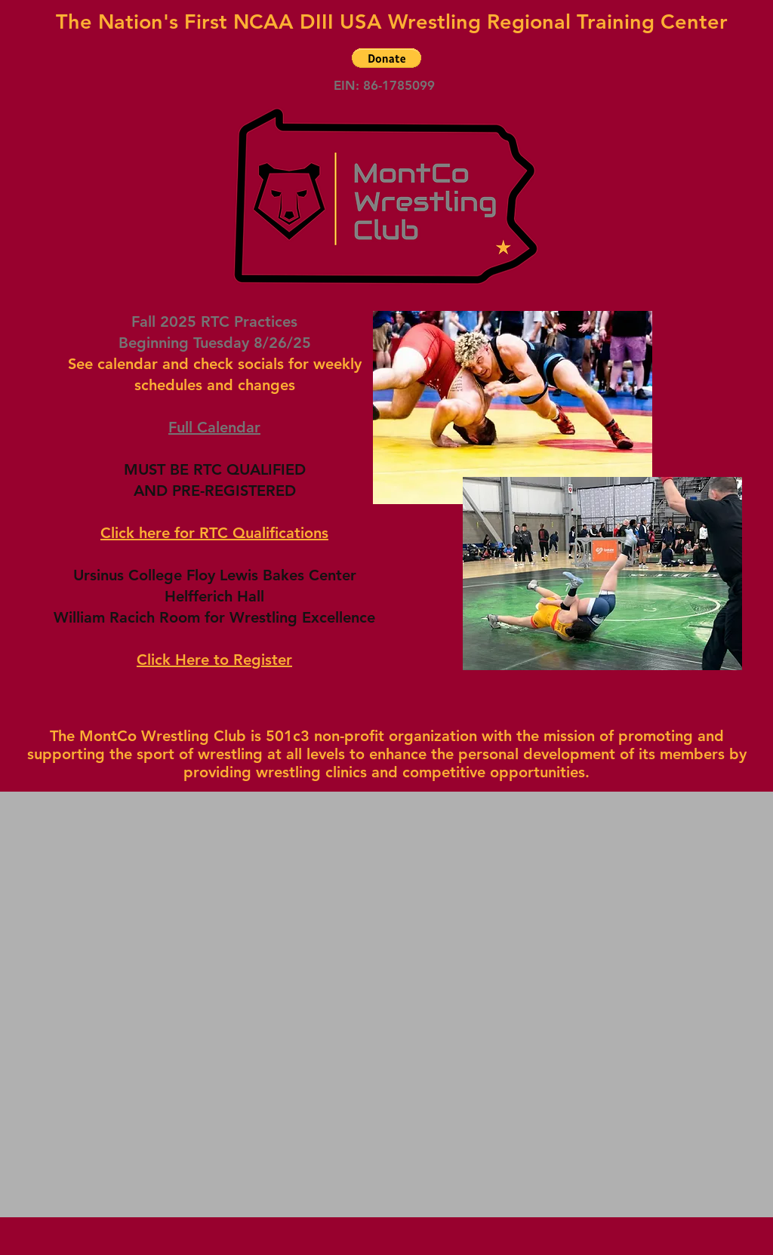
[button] (386, 58)
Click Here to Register (214, 660)
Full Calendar (214, 427)
